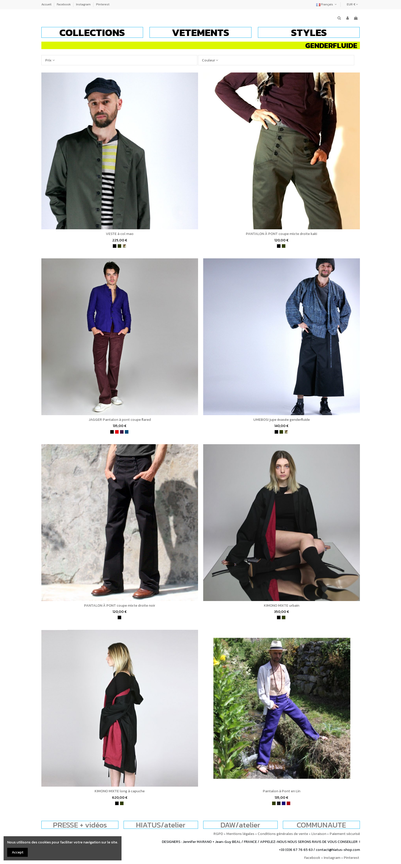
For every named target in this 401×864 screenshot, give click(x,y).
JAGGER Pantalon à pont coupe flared (120, 419)
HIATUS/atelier (160, 824)
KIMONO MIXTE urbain (281, 605)
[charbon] (279, 803)
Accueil (46, 4)
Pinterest (102, 4)
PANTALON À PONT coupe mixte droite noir (119, 605)
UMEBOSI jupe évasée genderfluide (281, 419)
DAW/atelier (240, 824)
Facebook (64, 4)
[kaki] (119, 246)
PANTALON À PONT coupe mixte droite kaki (281, 234)
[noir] (114, 246)
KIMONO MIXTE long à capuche (120, 791)
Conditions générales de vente (283, 833)
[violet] (122, 432)
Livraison (318, 833)
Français (327, 4)
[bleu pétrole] (126, 432)
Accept (17, 852)
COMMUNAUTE (321, 824)
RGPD (218, 833)
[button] (92, 32)
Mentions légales (240, 833)
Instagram (83, 4)
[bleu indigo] (283, 803)
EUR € (352, 4)
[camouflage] (124, 246)
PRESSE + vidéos (80, 824)
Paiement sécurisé (345, 833)
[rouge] (117, 432)
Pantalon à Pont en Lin (281, 791)
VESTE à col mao (120, 234)
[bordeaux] (288, 803)
